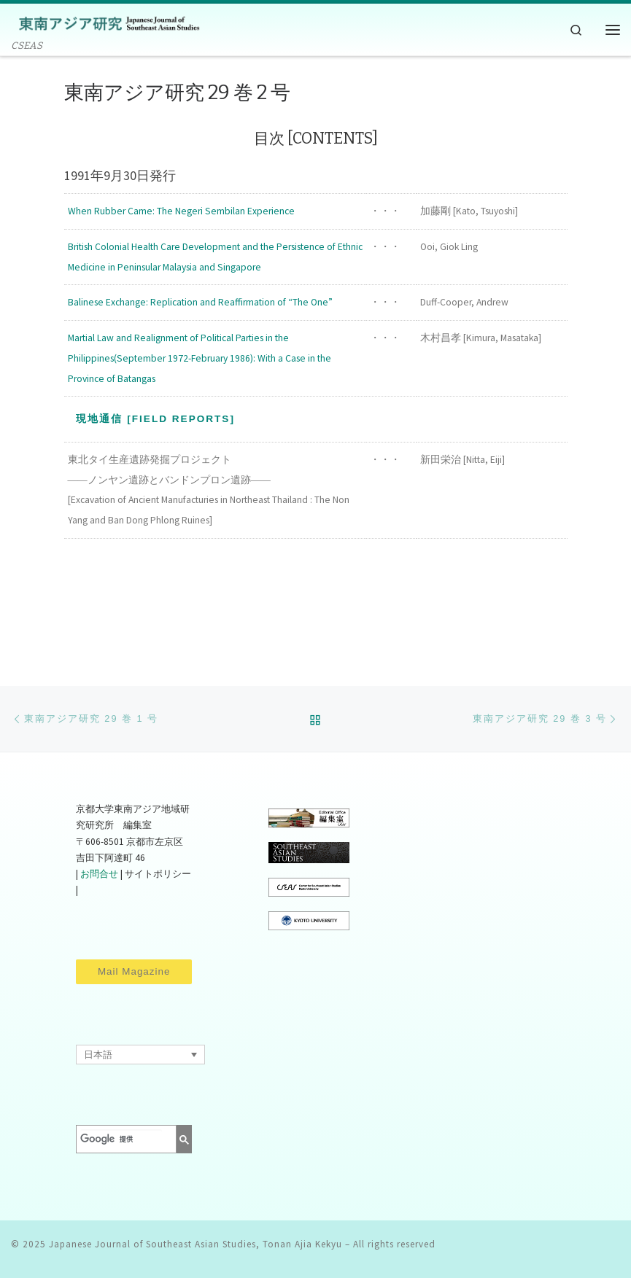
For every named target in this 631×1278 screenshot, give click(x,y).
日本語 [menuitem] (98, 1054)
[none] (140, 1054)
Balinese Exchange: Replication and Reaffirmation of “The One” (200, 302)
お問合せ (99, 874)
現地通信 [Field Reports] (155, 418)
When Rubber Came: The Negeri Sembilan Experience (181, 211)
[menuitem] (140, 1054)
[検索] (121, 1138)
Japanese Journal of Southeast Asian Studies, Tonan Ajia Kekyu (195, 1244)
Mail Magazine (134, 971)
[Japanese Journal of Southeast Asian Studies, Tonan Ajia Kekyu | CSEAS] (106, 22)
